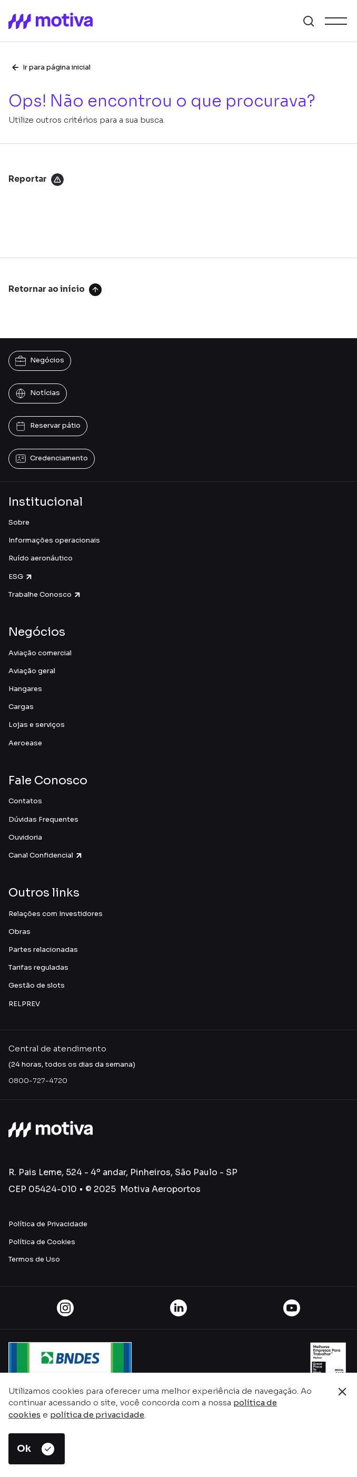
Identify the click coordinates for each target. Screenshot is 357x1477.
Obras (19, 931)
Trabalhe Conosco (45, 594)
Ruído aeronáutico (40, 558)
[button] (308, 21)
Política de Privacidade (47, 1223)
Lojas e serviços (36, 724)
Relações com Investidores (55, 913)
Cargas (21, 706)
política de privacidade (97, 1415)
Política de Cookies (41, 1241)
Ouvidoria (25, 837)
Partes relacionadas (43, 949)
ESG (20, 576)
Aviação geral (31, 670)
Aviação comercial (40, 652)
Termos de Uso (34, 1259)
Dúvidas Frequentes (43, 819)
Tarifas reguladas (38, 967)
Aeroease (25, 742)
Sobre (18, 522)
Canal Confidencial (45, 855)
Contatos (25, 800)
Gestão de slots (36, 985)
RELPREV (24, 1003)
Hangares (25, 688)
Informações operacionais (54, 540)
